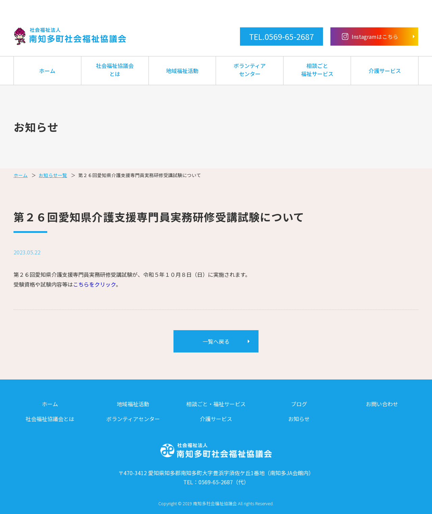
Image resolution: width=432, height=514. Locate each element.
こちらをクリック (94, 284)
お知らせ (299, 419)
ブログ (299, 404)
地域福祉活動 (182, 71)
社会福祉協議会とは (115, 70)
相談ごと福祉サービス (317, 70)
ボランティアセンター (250, 70)
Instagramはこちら (370, 36)
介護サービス (385, 71)
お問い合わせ (382, 404)
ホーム (47, 71)
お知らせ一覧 (53, 175)
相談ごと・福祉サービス (216, 404)
